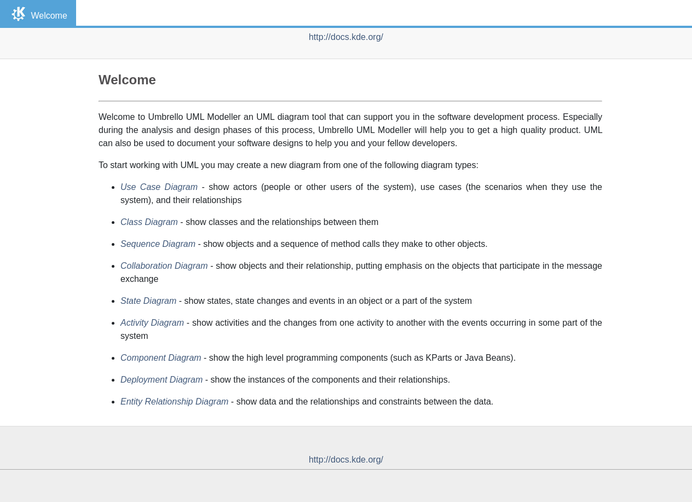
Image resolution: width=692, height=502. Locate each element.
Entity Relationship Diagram (174, 401)
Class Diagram (149, 222)
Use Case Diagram (159, 187)
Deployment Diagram (161, 379)
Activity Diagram (152, 322)
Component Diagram (160, 357)
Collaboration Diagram (163, 265)
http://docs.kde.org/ (346, 37)
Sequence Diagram (157, 244)
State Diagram (148, 300)
